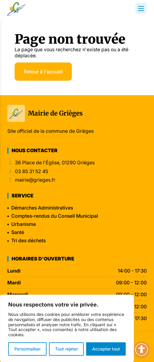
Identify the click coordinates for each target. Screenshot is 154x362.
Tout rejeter (66, 348)
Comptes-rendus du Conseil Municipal (54, 216)
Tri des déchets (28, 240)
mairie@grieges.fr (35, 180)
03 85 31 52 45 (31, 171)
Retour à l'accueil (43, 72)
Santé (17, 232)
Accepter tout (106, 348)
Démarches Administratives (42, 208)
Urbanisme (23, 224)
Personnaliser (27, 348)
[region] (67, 328)
